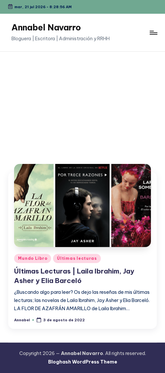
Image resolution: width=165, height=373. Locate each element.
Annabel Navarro (46, 27)
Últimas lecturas (77, 258)
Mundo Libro (32, 258)
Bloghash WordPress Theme (82, 362)
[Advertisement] (82, 101)
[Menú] (153, 33)
